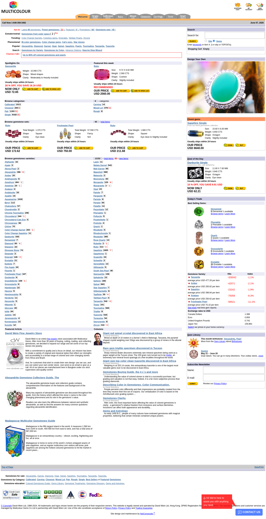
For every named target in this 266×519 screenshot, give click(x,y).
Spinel (63, 476)
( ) (53, 30)
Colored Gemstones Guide (38, 483)
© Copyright (6, 506)
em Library (194, 335)
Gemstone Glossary (95, 483)
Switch (191, 327)
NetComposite (147, 514)
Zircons (86, 38)
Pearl (238, 339)
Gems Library (57, 483)
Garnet (40, 476)
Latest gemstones (31, 30)
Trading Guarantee (143, 508)
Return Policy (111, 508)
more (261, 356)
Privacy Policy (220, 383)
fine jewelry (52, 339)
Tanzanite (92, 476)
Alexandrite (229, 339)
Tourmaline (82, 476)
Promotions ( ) (87, 30)
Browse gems (217, 214)
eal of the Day (195, 159)
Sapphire (71, 476)
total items (105, 122)
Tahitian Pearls (75, 38)
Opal (56, 476)
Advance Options (73, 50)
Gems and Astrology (115, 483)
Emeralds (63, 38)
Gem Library (219, 341)
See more (192, 308)
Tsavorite (102, 476)
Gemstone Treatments (75, 483)
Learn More (230, 214)
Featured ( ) (72, 30)
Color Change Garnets (32, 38)
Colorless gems (50, 38)
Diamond (49, 476)
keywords (197, 45)
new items (123, 158)
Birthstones (237, 341)
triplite (169, 355)
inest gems (193, 119)
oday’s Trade (194, 199)
